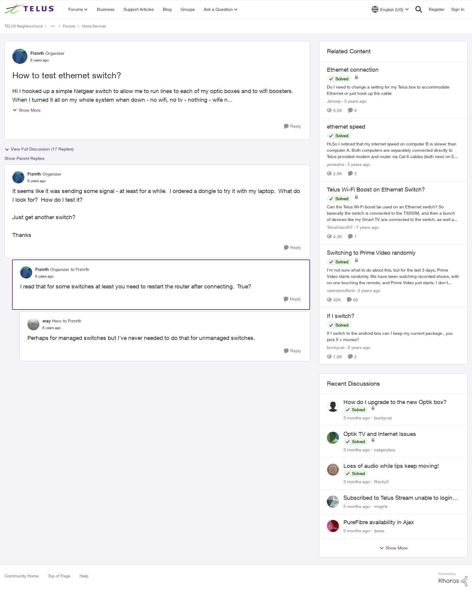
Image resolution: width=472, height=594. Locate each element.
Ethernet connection (353, 69)
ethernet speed (346, 126)
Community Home (22, 575)
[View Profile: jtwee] (333, 526)
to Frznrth (80, 269)
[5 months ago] (356, 418)
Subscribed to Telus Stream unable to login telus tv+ (397, 498)
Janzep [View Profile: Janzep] (334, 101)
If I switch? (341, 316)
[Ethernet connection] (393, 90)
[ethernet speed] (393, 149)
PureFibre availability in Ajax (378, 522)
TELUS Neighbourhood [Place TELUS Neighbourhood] (23, 26)
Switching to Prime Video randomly (371, 252)
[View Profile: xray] (33, 324)
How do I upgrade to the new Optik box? (395, 402)
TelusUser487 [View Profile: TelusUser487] (340, 227)
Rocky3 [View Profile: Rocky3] (381, 481)
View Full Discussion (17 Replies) (39, 149)
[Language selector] (390, 9)
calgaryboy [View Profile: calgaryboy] (384, 449)
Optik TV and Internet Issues (379, 434)
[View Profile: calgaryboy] (333, 438)
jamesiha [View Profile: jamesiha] (335, 163)
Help (83, 575)
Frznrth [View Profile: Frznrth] (37, 53)
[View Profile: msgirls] (333, 502)
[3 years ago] (354, 101)
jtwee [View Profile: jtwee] (379, 530)
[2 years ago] (358, 347)
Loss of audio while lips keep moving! (391, 465)
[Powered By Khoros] (453, 579)
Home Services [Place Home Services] (94, 26)
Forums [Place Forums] (69, 26)
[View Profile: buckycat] (333, 406)
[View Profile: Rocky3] (333, 470)
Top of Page (59, 575)
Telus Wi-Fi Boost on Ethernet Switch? (376, 189)
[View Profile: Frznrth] (19, 56)
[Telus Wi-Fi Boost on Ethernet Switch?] (393, 213)
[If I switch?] (393, 336)
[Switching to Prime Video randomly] (393, 276)
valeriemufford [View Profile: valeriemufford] (340, 290)
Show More (26, 110)
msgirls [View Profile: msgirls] (381, 505)
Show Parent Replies (25, 158)
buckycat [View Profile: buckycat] (335, 347)
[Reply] (292, 126)
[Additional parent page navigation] (52, 26)
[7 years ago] (366, 227)
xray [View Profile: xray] (46, 320)
